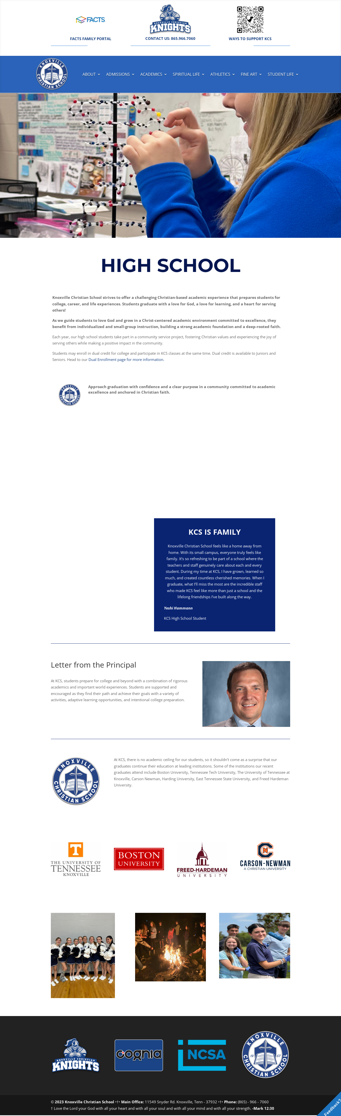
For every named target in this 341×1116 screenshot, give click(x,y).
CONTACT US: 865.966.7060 (170, 38)
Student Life (281, 74)
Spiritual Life (186, 74)
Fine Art (249, 74)
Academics (151, 74)
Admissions (118, 74)
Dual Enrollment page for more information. (126, 360)
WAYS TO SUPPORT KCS (250, 38)
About (89, 74)
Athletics (220, 74)
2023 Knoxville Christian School (84, 1102)
